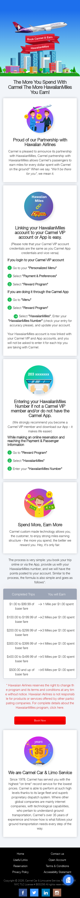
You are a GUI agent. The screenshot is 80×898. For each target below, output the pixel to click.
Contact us (57, 853)
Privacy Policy (20, 872)
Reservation (20, 866)
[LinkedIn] (46, 893)
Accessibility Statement (57, 872)
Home (20, 853)
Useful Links (20, 860)
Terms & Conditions (57, 866)
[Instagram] (57, 893)
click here (56, 707)
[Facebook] (23, 893)
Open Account (57, 860)
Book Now (40, 720)
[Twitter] (34, 893)
